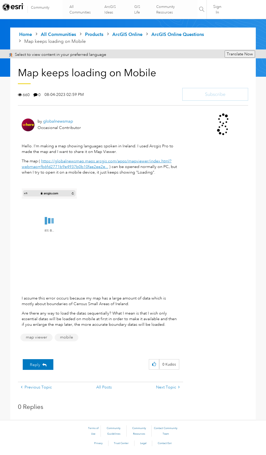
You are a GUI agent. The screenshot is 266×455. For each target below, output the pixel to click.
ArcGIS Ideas (110, 9)
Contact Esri (165, 443)
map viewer (36, 337)
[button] (49, 239)
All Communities (80, 9)
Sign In (217, 9)
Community (40, 7)
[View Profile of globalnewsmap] (58, 121)
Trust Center (121, 443)
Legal (143, 443)
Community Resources (165, 9)
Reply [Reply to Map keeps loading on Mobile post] (35, 364)
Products (94, 34)
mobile (66, 337)
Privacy (98, 443)
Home (25, 34)
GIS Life (137, 9)
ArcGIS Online (127, 34)
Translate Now (240, 54)
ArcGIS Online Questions (177, 34)
